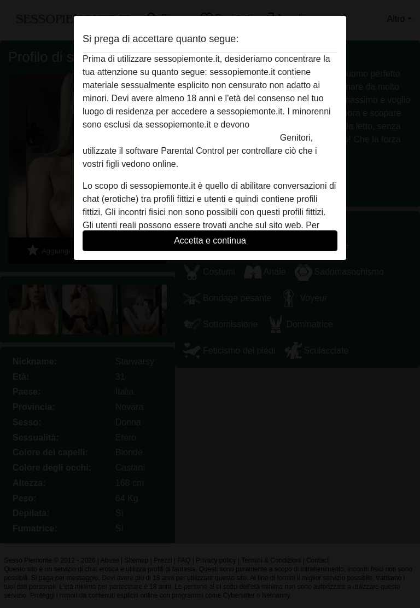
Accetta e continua (210, 240)
